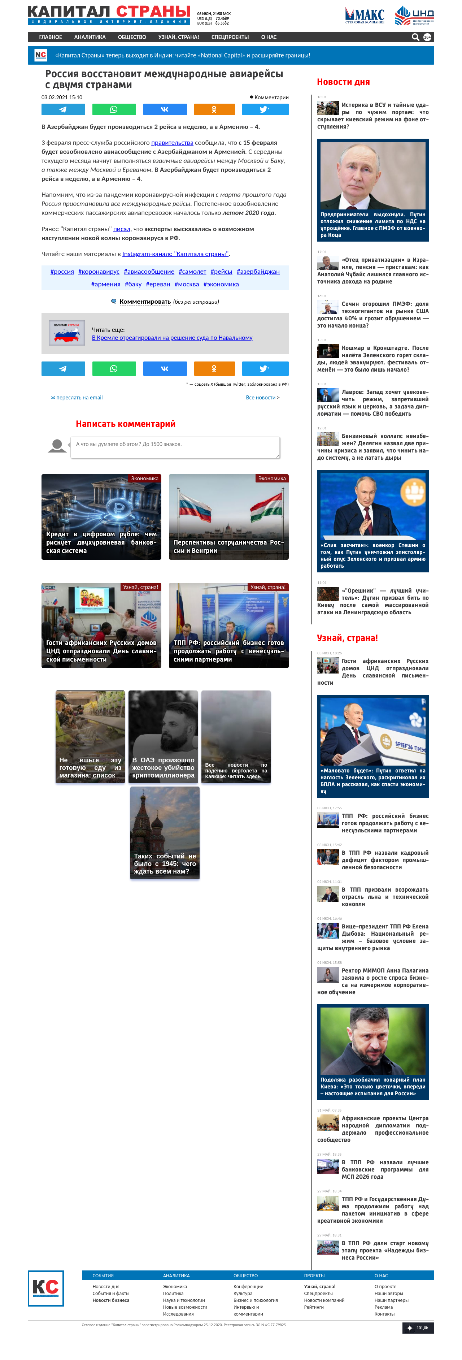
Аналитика (91, 37)
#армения (106, 293)
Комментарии (270, 97)
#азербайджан (258, 280)
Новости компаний (324, 1300)
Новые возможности (186, 1307)
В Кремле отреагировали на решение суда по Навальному (174, 346)
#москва (187, 293)
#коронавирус (98, 280)
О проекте (385, 1286)
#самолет (192, 280)
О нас (270, 37)
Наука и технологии (185, 1300)
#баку (133, 293)
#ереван (158, 293)
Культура (243, 1293)
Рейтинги (313, 1307)
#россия (62, 280)
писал (123, 237)
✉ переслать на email (78, 406)
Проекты (314, 1276)
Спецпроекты (231, 37)
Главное (51, 37)
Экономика (145, 487)
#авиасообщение (149, 280)
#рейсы (221, 280)
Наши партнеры (391, 1300)
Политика (174, 1293)
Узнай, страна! (180, 37)
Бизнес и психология (256, 1300)
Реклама (383, 1307)
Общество (133, 37)
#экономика (221, 293)
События (104, 1276)
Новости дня (342, 81)
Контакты (384, 1314)
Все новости (259, 406)
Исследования (179, 1314)
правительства (174, 142)
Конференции (249, 1286)
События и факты (112, 1293)
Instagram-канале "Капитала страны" (177, 262)
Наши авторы (388, 1293)
